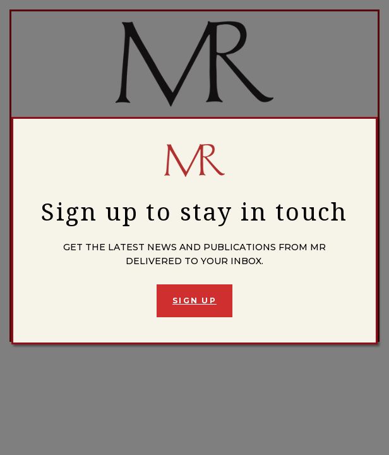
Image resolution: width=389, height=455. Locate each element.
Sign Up (194, 300)
